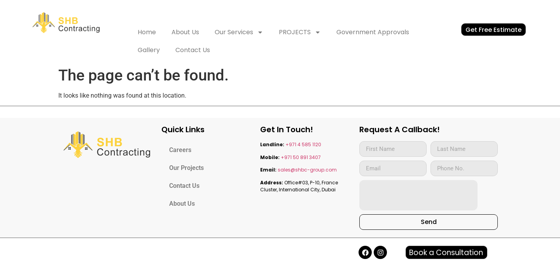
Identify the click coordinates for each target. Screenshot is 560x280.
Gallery (149, 50)
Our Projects (186, 168)
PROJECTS (300, 32)
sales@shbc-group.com (307, 169)
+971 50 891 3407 (301, 157)
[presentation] (418, 195)
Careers (180, 150)
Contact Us (192, 50)
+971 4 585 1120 (303, 144)
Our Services (239, 32)
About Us (185, 32)
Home (147, 32)
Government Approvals (372, 32)
